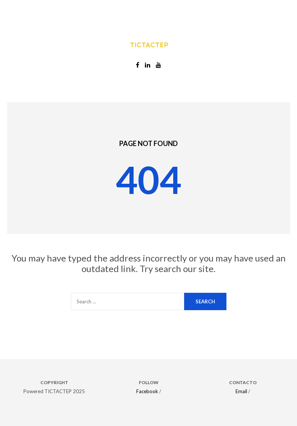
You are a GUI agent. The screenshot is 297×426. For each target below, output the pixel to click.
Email (241, 391)
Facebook (147, 391)
